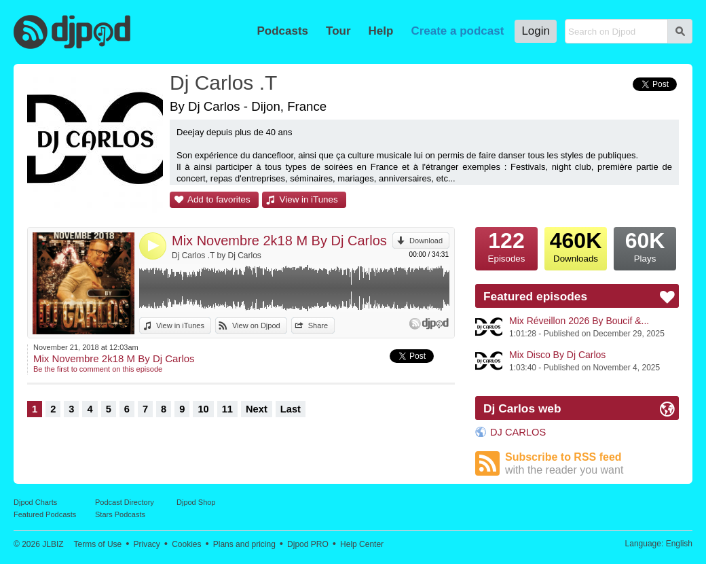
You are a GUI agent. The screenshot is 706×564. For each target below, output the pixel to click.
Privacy (147, 544)
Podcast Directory (124, 502)
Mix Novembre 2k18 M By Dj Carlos (279, 240)
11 (227, 409)
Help (381, 30)
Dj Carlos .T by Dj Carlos (216, 255)
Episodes (506, 245)
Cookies (186, 544)
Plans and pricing (244, 544)
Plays (645, 245)
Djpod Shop (196, 502)
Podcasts (282, 30)
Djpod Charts (35, 502)
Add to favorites (218, 199)
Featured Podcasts (45, 514)
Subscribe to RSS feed (592, 463)
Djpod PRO (308, 544)
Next (256, 409)
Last (290, 409)
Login (535, 30)
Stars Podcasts (120, 514)
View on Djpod (256, 325)
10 (203, 409)
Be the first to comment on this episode (97, 369)
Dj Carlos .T (223, 82)
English (679, 543)
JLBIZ (52, 544)
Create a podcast (457, 30)
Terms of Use (98, 544)
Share (318, 325)
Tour (338, 30)
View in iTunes (309, 199)
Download (426, 240)
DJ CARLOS (518, 432)
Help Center (362, 544)
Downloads (575, 245)
